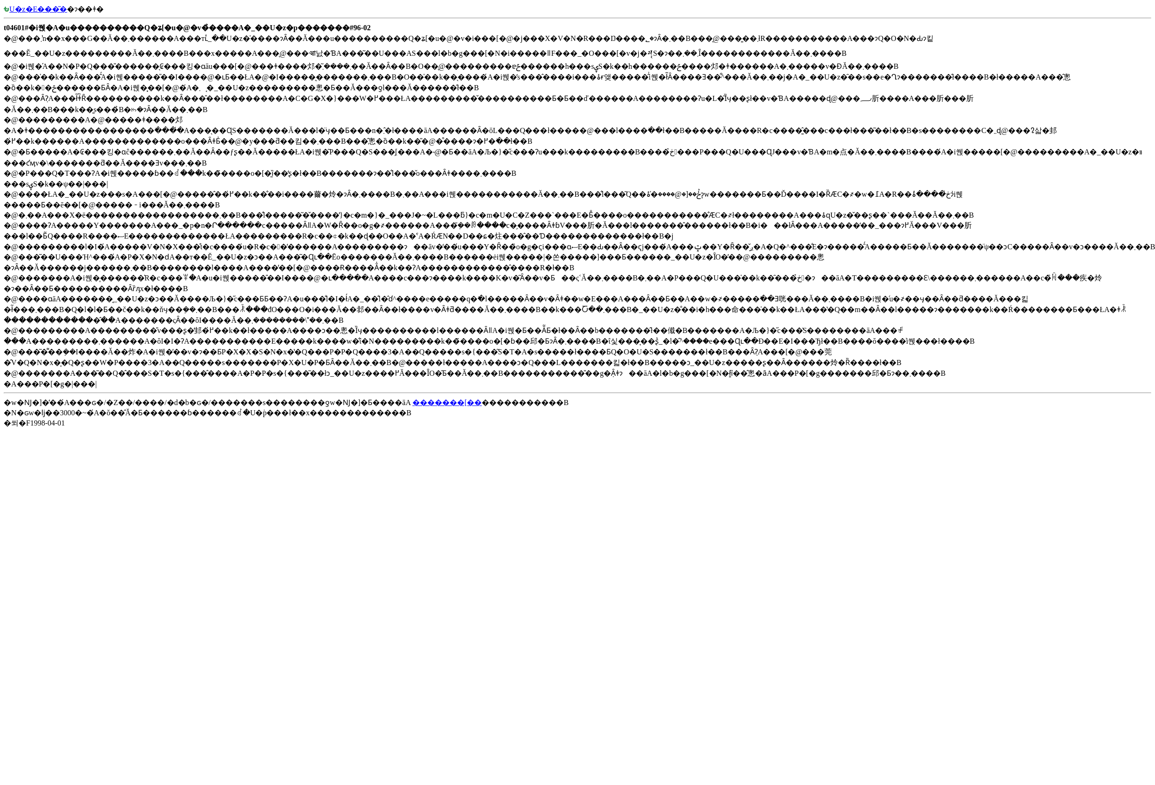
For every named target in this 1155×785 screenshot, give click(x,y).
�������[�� (447, 402)
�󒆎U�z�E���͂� (35, 9)
